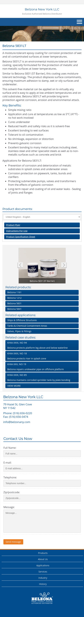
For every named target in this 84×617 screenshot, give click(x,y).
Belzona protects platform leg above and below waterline (41, 345)
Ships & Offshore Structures (22, 320)
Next (64, 265)
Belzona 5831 (14, 303)
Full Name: (9, 447)
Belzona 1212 (14, 297)
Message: (9, 507)
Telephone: (10, 477)
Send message (13, 541)
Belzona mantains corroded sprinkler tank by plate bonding (41, 377)
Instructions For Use (16, 230)
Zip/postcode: (11, 492)
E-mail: (7, 462)
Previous (20, 265)
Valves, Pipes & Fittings (19, 331)
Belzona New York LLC (42, 11)
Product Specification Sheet (20, 236)
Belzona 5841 (14, 308)
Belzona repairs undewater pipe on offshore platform (41, 366)
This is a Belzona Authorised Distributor (42, 598)
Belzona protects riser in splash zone (41, 356)
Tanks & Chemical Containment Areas (27, 325)
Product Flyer (13, 224)
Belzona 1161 (14, 292)
